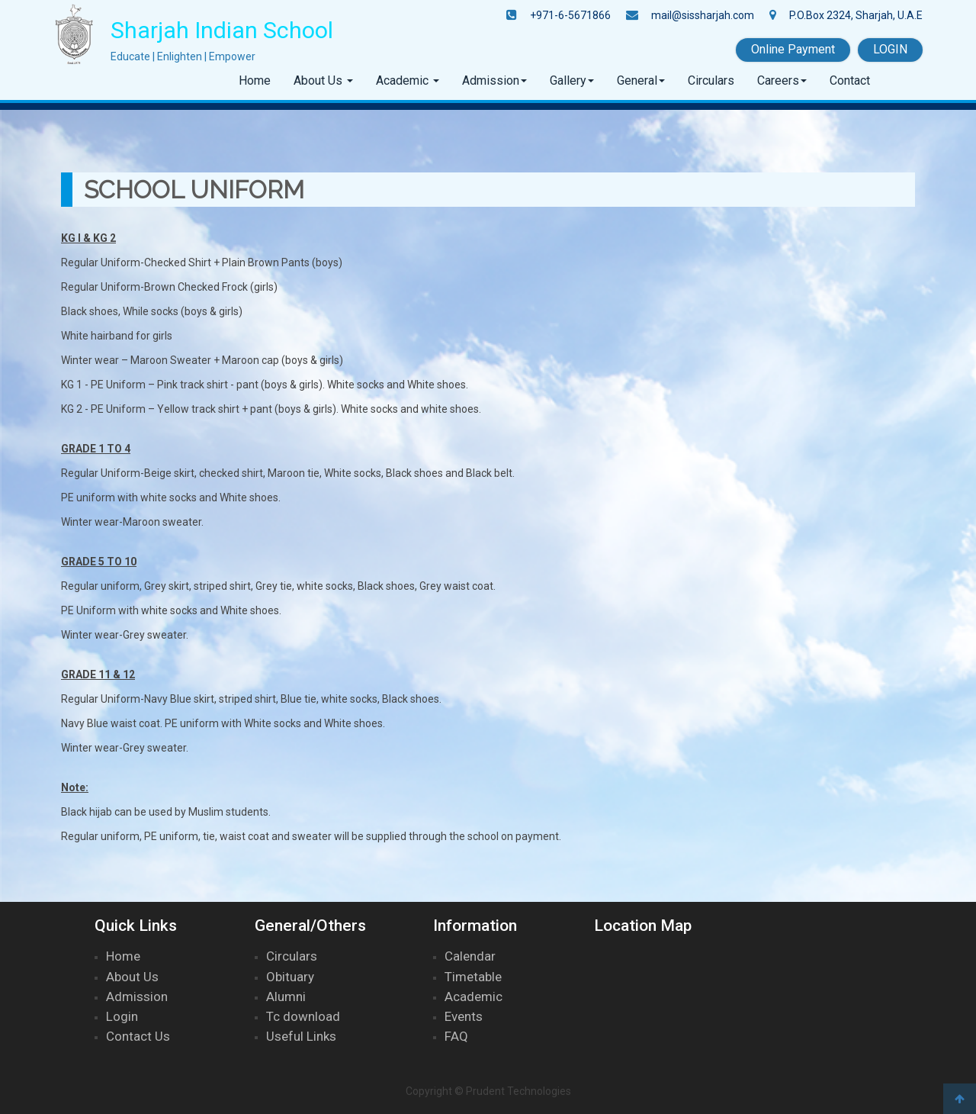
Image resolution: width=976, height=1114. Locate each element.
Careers (778, 80)
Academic (404, 80)
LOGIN (890, 49)
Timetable (473, 976)
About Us (319, 80)
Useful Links (301, 1036)
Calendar (470, 956)
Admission (490, 80)
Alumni (286, 996)
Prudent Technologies (518, 1091)
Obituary (290, 976)
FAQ (456, 1036)
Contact (850, 80)
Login (122, 1016)
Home (255, 80)
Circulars (711, 80)
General (637, 80)
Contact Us (138, 1036)
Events (464, 1016)
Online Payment (793, 49)
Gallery (568, 80)
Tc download (303, 1016)
